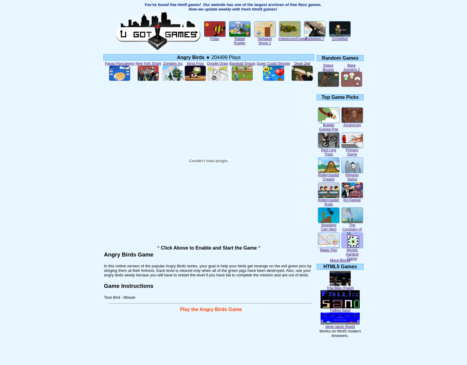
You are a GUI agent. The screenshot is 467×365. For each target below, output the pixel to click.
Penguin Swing (352, 175)
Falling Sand (340, 309)
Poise (215, 37)
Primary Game (352, 150)
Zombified (340, 37)
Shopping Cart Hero (329, 225)
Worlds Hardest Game (352, 253)
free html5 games (185, 5)
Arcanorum (352, 123)
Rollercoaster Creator (329, 175)
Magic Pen (329, 248)
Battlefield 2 (315, 37)
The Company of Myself (352, 228)
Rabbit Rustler (240, 39)
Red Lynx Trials (329, 150)
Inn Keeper (352, 198)
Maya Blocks (340, 260)
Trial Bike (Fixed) (340, 286)
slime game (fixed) (340, 325)
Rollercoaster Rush (329, 200)
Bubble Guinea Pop (329, 125)
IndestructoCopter (292, 37)
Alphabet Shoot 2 (265, 39)
